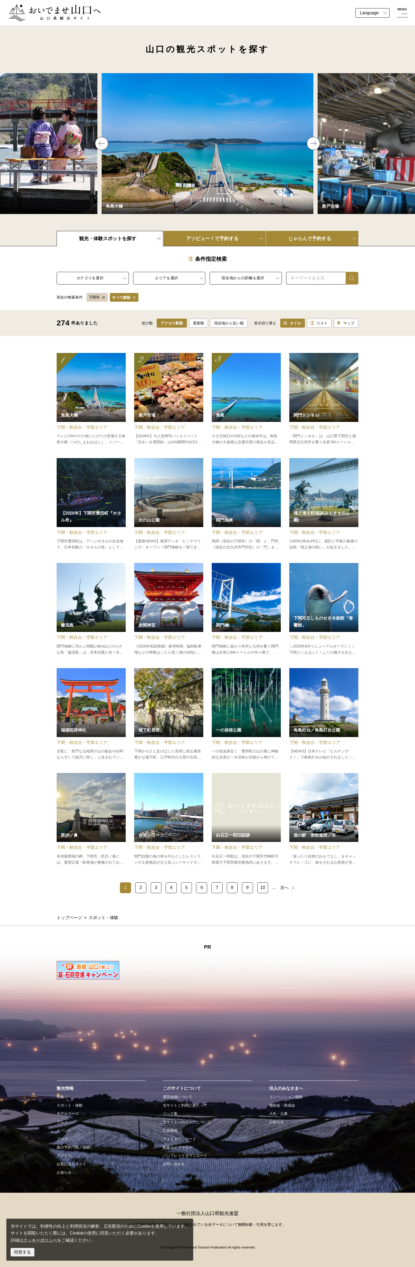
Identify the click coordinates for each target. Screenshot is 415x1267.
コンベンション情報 (286, 1097)
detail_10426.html (91, 609)
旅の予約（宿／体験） (75, 1147)
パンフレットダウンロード (185, 1155)
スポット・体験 (70, 1105)
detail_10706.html (91, 714)
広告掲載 (170, 1130)
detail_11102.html (323, 714)
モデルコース (68, 1113)
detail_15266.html (323, 504)
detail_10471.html (323, 399)
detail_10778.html (91, 504)
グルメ (62, 1122)
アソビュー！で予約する (212, 238)
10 (262, 887)
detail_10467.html (168, 609)
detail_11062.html (323, 819)
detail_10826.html (246, 399)
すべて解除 (121, 297)
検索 (350, 278)
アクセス (64, 1155)
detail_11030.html (91, 399)
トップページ (69, 917)
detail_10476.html (168, 714)
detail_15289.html (246, 819)
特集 (60, 1097)
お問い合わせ (174, 1164)
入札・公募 (278, 1113)
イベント (64, 1130)
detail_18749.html (91, 819)
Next (313, 143)
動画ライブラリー (177, 1147)
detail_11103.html (246, 504)
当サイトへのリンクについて (187, 1122)
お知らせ (64, 1172)
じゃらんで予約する (309, 238)
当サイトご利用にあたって (185, 1105)
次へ (284, 887)
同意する (22, 1252)
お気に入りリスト (71, 1164)
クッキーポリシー (40, 1240)
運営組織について (177, 1097)
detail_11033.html (168, 819)
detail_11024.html (323, 609)
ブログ (62, 1139)
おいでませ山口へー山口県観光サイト (44, 7)
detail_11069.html (168, 399)
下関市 (94, 297)
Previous (101, 143)
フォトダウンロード (179, 1139)
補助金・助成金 (282, 1105)
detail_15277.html (168, 504)
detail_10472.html (246, 609)
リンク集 (170, 1113)
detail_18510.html (246, 714)
